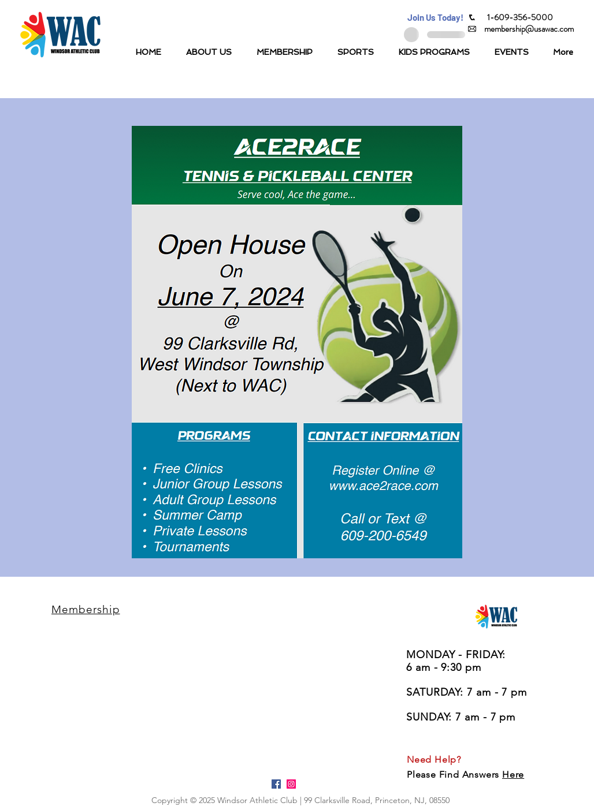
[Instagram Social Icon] (291, 784)
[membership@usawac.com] (528, 28)
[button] (435, 17)
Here (513, 774)
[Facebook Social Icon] (276, 784)
